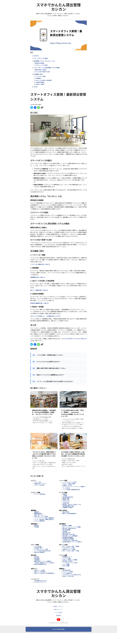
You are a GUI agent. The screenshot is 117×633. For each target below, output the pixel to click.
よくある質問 (58, 612)
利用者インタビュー (58, 606)
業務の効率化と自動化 (40, 70)
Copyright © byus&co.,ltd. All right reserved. (58, 622)
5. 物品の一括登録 (39, 84)
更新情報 (58, 615)
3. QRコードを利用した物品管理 (43, 80)
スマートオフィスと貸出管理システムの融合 (47, 68)
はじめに (36, 56)
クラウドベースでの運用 (41, 65)
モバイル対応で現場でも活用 (42, 72)
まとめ (36, 87)
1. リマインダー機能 (40, 76)
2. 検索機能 (38, 78)
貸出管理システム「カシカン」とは (44, 61)
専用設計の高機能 (39, 63)
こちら (64, 16)
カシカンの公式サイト (68, 339)
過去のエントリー (58, 609)
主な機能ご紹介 (38, 74)
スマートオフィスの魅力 (41, 58)
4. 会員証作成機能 (39, 82)
